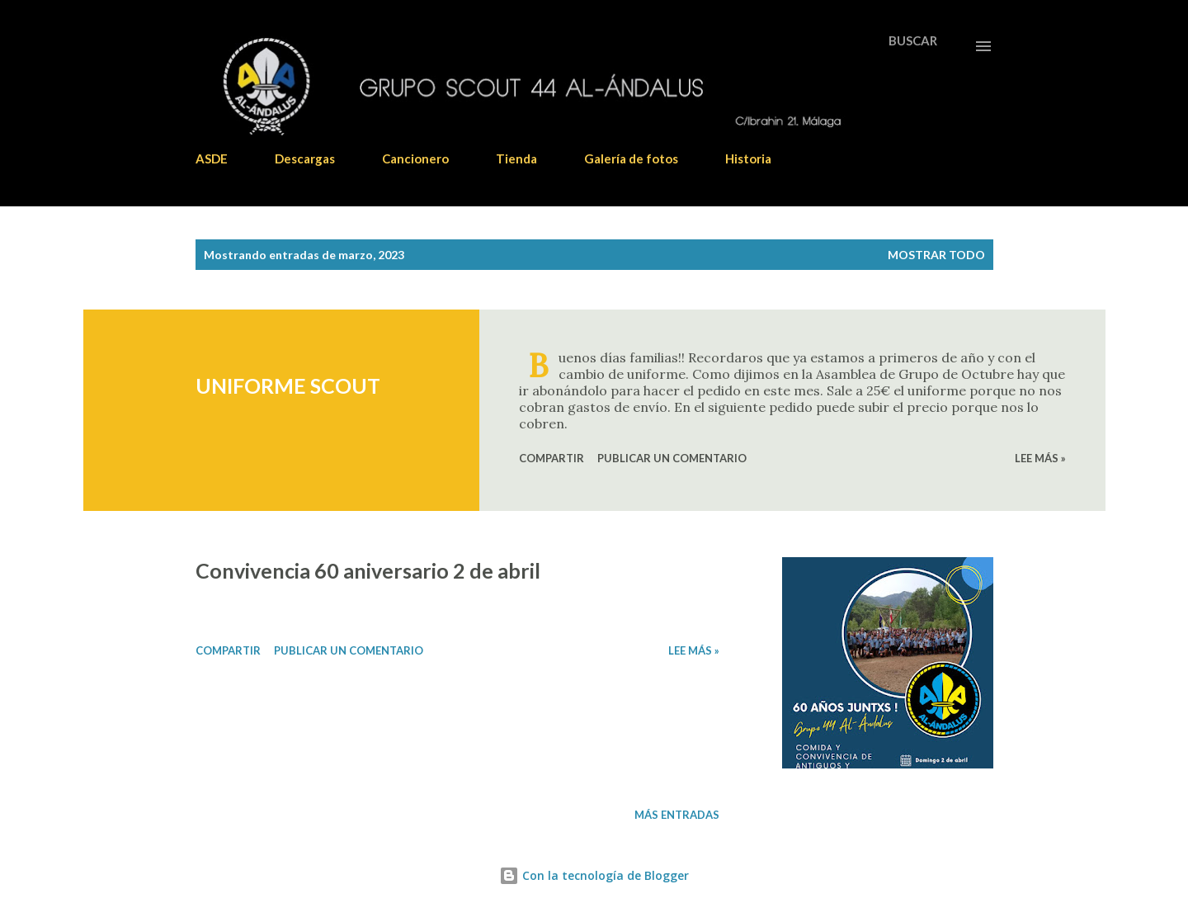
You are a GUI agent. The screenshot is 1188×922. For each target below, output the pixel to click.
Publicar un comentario (672, 458)
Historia (748, 158)
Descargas (305, 158)
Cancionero (415, 158)
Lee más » (1040, 458)
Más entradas (676, 814)
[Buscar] (913, 40)
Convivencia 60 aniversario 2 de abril (368, 570)
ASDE (212, 158)
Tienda (516, 158)
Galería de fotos (631, 158)
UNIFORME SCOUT (288, 385)
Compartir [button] (551, 458)
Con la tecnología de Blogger (594, 875)
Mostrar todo (936, 255)
